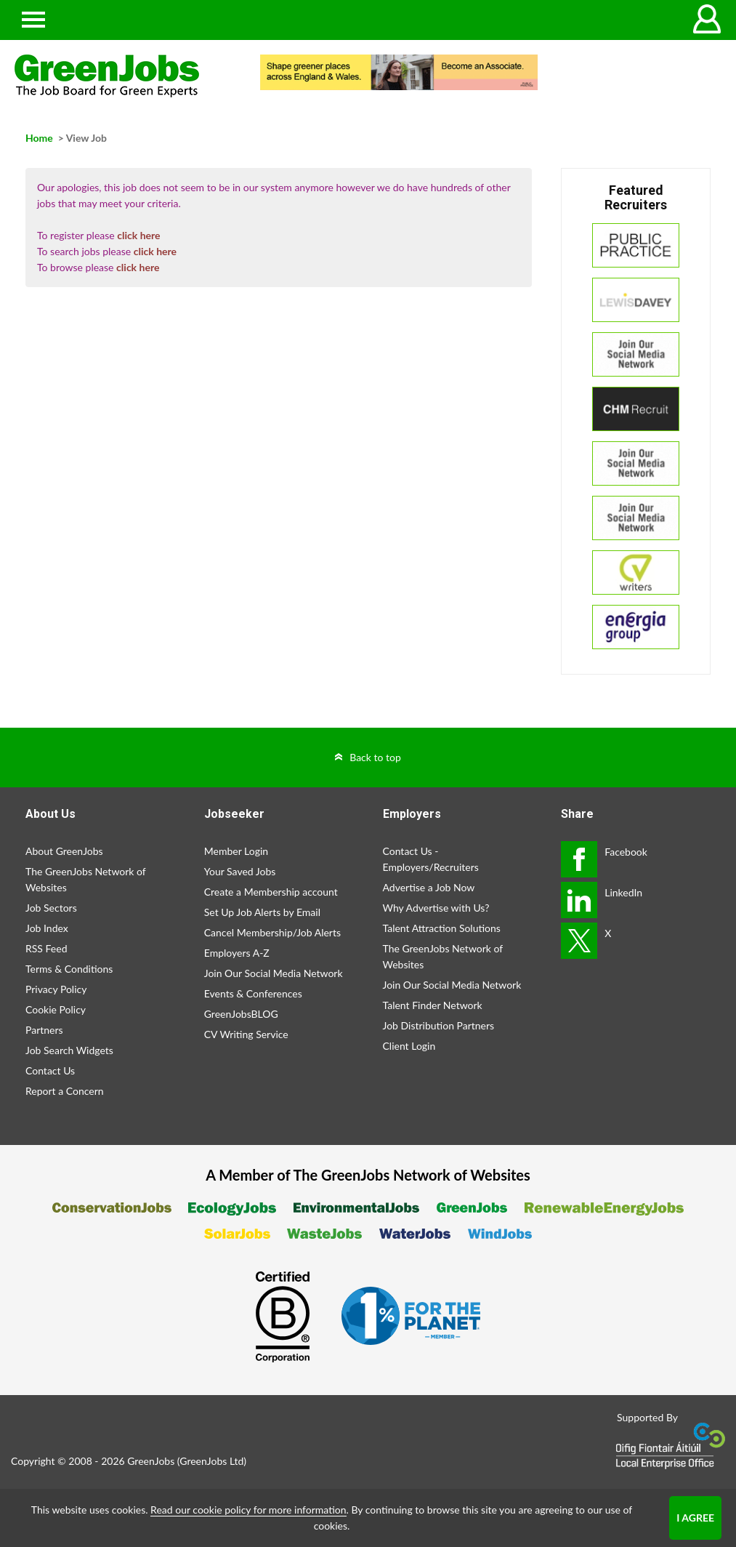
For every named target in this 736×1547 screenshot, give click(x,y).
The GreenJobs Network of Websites (85, 879)
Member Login (236, 851)
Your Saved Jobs (240, 871)
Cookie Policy (55, 1009)
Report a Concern (64, 1091)
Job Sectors (51, 907)
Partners (44, 1030)
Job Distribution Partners (439, 1025)
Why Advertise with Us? (436, 907)
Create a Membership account (271, 891)
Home (39, 138)
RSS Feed (46, 948)
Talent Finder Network (432, 1005)
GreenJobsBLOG (241, 1014)
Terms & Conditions (69, 969)
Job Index (46, 928)
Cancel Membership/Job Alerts (272, 932)
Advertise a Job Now (429, 887)
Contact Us (50, 1070)
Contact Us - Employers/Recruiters (431, 859)
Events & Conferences (253, 993)
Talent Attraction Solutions (442, 928)
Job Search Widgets (69, 1050)
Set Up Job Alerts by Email (262, 912)
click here (138, 235)
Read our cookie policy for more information (248, 1509)
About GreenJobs (64, 851)
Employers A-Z (237, 953)
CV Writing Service (246, 1034)
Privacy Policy (55, 989)
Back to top (375, 757)
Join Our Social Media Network (273, 973)
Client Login (409, 1046)
